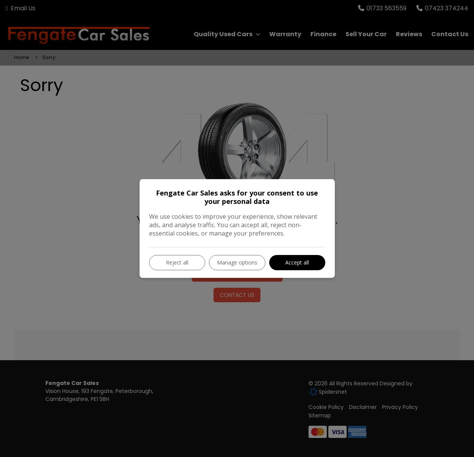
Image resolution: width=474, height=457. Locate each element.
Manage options (237, 262)
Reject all (177, 262)
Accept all (297, 262)
